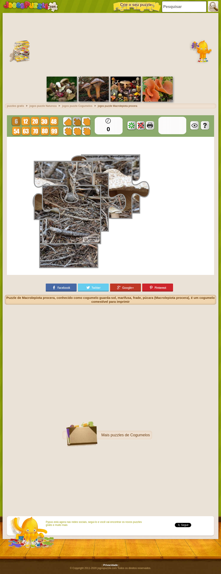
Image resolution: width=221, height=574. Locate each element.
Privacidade (110, 565)
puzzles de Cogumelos (130, 435)
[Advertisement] (110, 44)
